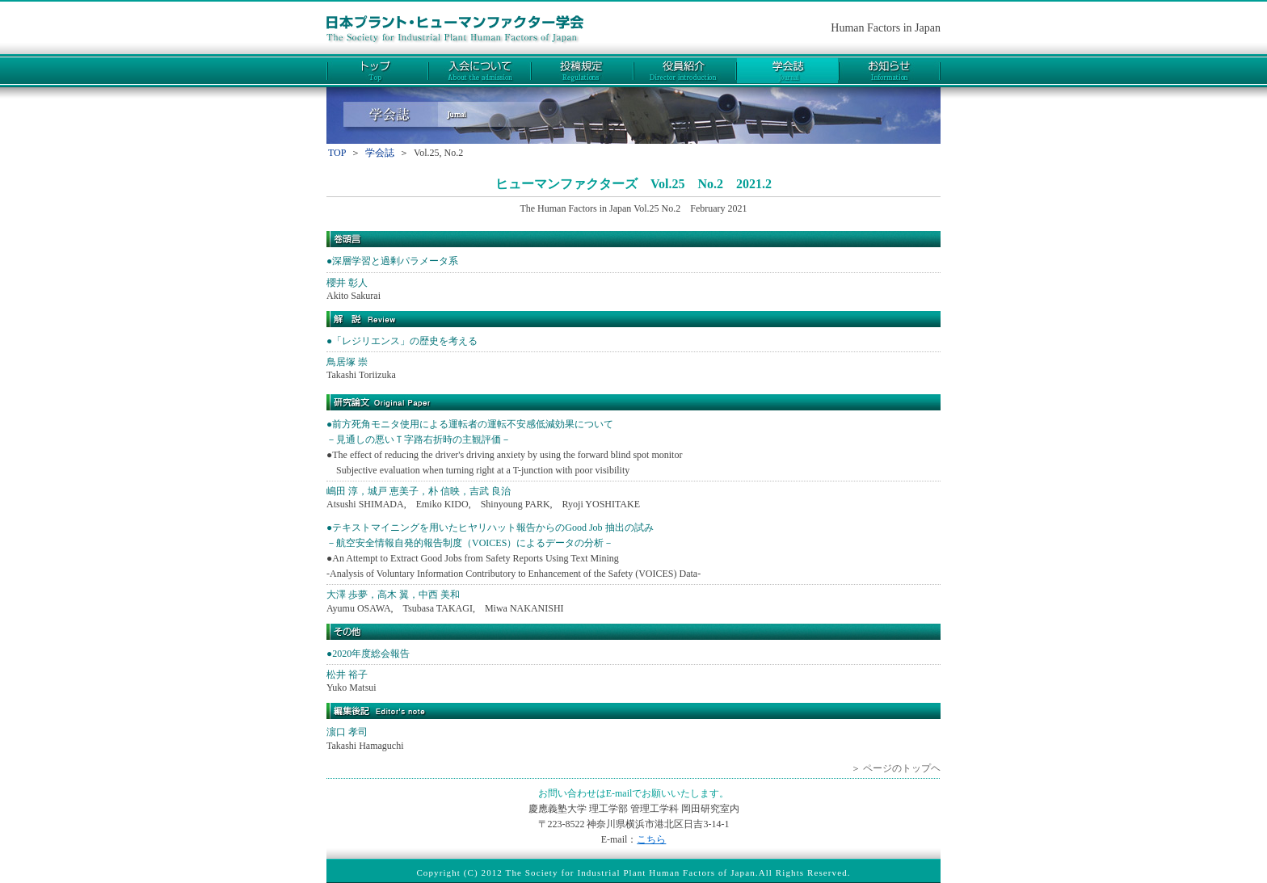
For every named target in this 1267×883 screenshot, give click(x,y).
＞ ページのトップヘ (896, 768)
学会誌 (787, 70)
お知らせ (890, 70)
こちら (651, 839)
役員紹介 (685, 70)
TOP (337, 152)
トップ (377, 70)
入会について (479, 70)
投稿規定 (582, 70)
